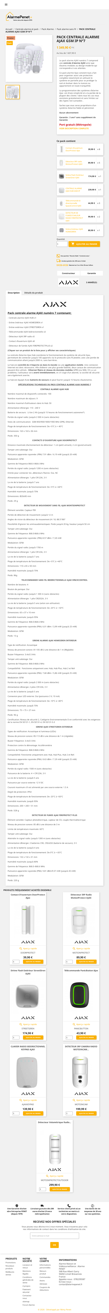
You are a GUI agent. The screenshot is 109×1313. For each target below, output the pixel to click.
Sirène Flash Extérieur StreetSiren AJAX (75, 176)
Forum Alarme (29, 1305)
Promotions (11, 1262)
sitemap (26, 1301)
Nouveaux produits (10, 1267)
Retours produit (43, 1272)
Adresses (43, 1284)
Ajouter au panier (84, 244)
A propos (26, 1286)
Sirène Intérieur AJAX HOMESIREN (74, 230)
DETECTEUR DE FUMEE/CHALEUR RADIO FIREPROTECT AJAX (74, 217)
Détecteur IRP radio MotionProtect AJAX (74, 162)
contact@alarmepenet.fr (70, 1284)
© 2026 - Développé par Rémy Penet (54, 1309)
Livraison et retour (27, 1266)
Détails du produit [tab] (33, 292)
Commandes (45, 1277)
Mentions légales (27, 1272)
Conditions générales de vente (28, 1280)
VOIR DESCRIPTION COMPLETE (74, 128)
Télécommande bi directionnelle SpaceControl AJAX (73, 203)
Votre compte (44, 1260)
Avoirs (42, 1280)
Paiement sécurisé (27, 1290)
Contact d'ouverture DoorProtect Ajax (74, 149)
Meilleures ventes (10, 1273)
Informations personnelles (45, 1266)
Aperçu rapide (28, 948)
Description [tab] (14, 292)
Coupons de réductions (45, 1288)
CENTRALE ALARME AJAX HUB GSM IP (74, 189)
